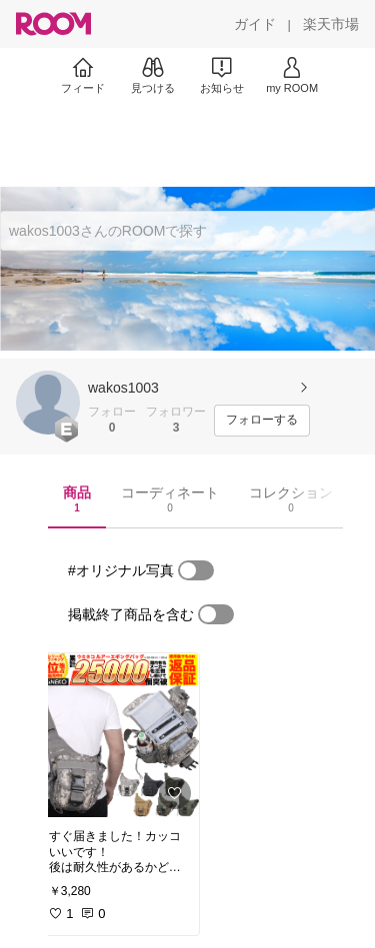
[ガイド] (255, 24)
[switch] (196, 570)
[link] (118, 735)
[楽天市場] (331, 24)
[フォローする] (262, 421)
